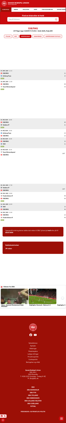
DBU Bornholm (33, 390)
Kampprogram (25, 36)
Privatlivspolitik (33, 357)
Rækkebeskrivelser (12, 245)
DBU (33, 387)
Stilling (8, 36)
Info (15, 36)
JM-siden (8, 248)
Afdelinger (33, 348)
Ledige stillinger (33, 354)
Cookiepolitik (33, 359)
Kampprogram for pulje (53, 36)
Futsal (33, 406)
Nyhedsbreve (33, 343)
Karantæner (38, 36)
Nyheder (33, 346)
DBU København (33, 398)
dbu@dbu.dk (34, 378)
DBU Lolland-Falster (33, 401)
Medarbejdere (33, 351)
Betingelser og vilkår (33, 362)
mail (49, 230)
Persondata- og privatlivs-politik (33, 411)
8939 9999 (9, 232)
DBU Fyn (33, 392)
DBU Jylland (33, 395)
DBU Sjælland (33, 403)
